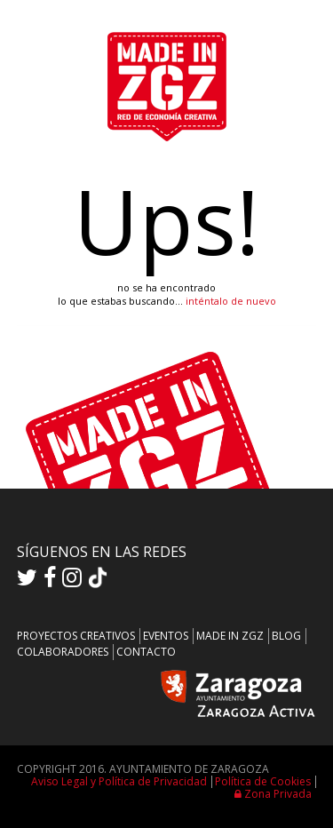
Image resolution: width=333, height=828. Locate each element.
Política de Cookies (263, 781)
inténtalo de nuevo (231, 300)
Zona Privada (273, 793)
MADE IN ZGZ (230, 635)
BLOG (286, 635)
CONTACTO (146, 651)
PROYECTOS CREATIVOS (76, 635)
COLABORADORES (62, 651)
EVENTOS (165, 635)
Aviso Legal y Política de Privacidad (119, 781)
